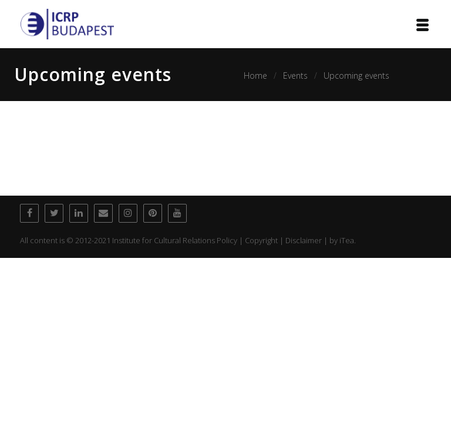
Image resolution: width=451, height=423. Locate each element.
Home (255, 75)
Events (295, 75)
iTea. (347, 240)
